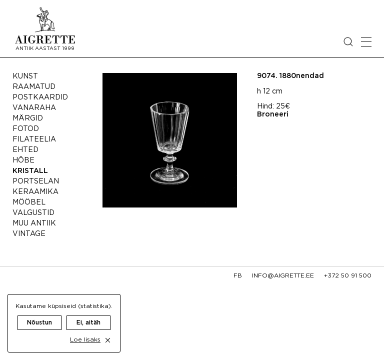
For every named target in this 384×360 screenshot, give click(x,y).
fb (238, 275)
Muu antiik (34, 223)
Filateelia (34, 139)
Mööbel (29, 203)
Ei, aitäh (88, 323)
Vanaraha (34, 108)
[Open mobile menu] (366, 41)
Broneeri (272, 115)
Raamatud (34, 87)
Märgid (27, 119)
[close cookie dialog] (107, 340)
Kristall (30, 171)
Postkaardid (40, 97)
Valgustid (33, 213)
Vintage (29, 234)
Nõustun (39, 323)
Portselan (35, 181)
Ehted (25, 150)
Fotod (25, 129)
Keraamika (35, 192)
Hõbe (23, 161)
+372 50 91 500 (348, 275)
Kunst (25, 77)
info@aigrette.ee (283, 275)
